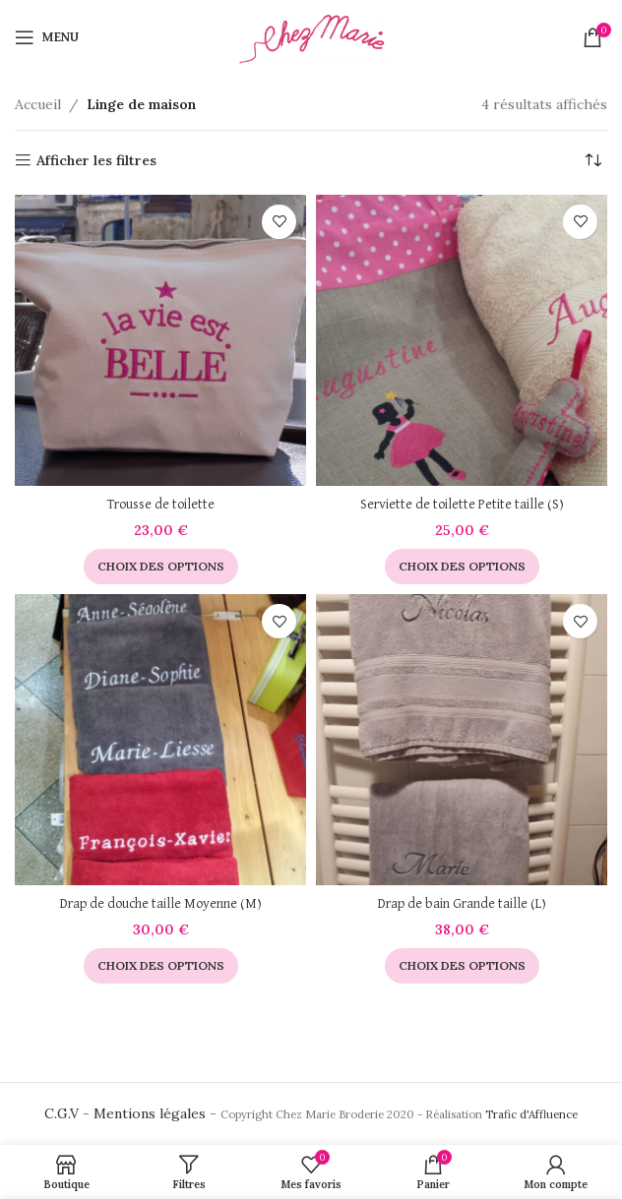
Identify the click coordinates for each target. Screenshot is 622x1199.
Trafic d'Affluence (531, 1114)
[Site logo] (311, 35)
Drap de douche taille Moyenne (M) (161, 904)
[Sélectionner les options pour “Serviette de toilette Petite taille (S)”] (462, 566)
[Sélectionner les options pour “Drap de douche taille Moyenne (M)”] (161, 966)
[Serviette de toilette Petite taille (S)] (461, 340)
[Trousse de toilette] (160, 340)
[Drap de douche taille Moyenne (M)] (160, 739)
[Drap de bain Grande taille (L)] (461, 739)
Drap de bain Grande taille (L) (462, 904)
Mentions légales (149, 1113)
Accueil (38, 104)
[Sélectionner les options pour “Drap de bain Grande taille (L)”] (462, 966)
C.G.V (61, 1113)
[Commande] (592, 160)
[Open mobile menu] (47, 37)
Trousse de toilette (161, 504)
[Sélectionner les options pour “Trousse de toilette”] (161, 566)
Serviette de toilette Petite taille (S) (462, 504)
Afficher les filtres (96, 160)
